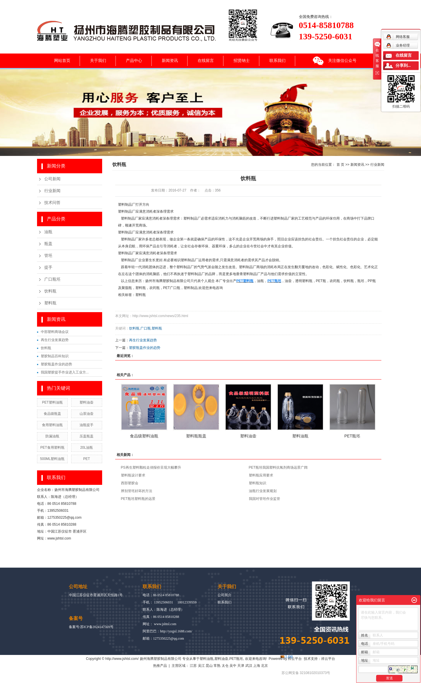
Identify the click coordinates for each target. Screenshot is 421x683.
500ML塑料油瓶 (52, 459)
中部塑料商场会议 (55, 332)
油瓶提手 (86, 425)
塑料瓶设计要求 (133, 475)
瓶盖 (48, 244)
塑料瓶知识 (257, 483)
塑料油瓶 (300, 436)
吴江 (201, 666)
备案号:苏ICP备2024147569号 (91, 627)
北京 (264, 666)
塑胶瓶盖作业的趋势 (56, 364)
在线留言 (206, 60)
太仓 (225, 666)
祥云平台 (295, 659)
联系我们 (277, 60)
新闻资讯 (170, 60)
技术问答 (52, 202)
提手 (48, 267)
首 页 (340, 165)
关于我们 (98, 60)
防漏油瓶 (52, 436)
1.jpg (289, 656)
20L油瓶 (86, 447)
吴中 (232, 666)
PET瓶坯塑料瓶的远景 (138, 499)
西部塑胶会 (129, 483)
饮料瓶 (50, 291)
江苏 (193, 666)
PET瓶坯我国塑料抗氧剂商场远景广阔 (278, 467)
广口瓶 (145, 328)
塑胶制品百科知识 (55, 356)
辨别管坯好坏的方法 (136, 491)
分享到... (403, 65)
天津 (240, 666)
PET (86, 459)
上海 (256, 666)
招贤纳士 (242, 60)
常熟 (217, 666)
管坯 (48, 255)
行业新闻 (52, 191)
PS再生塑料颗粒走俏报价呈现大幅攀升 (151, 467)
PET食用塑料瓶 (52, 447)
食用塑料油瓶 (52, 425)
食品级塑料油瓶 (144, 436)
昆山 (209, 666)
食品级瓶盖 (52, 414)
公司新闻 (52, 179)
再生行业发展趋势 (55, 340)
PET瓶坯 (352, 436)
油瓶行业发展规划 (263, 491)
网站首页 (62, 60)
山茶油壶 (86, 414)
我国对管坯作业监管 (264, 499)
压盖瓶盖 (86, 436)
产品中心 (134, 60)
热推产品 (160, 666)
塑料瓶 (50, 303)
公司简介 (224, 595)
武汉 (248, 666)
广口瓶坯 (52, 279)
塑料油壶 (86, 402)
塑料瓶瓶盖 (196, 436)
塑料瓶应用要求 (261, 475)
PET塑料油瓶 (52, 402)
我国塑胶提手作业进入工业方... (65, 372)
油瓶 (48, 232)
